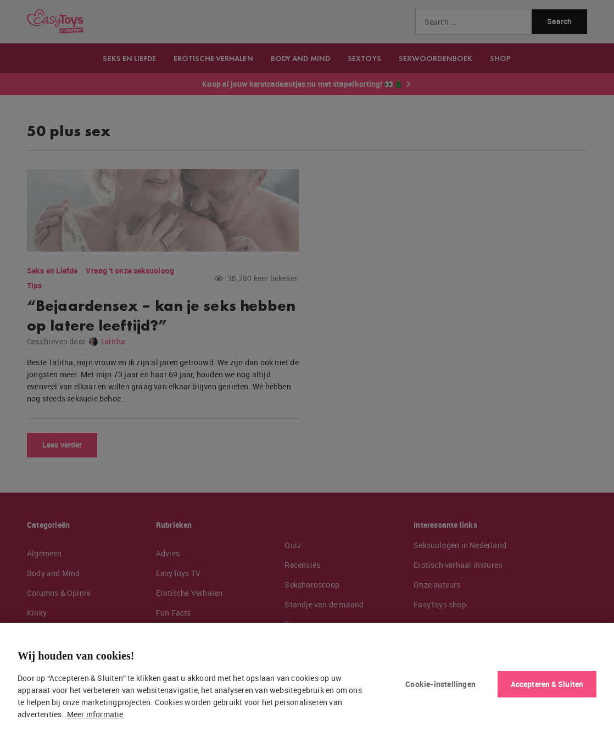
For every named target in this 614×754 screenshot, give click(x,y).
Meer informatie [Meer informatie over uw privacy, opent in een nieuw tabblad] (95, 714)
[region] (307, 688)
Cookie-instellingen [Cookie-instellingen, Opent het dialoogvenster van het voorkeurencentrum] (440, 684)
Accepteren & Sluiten (547, 684)
